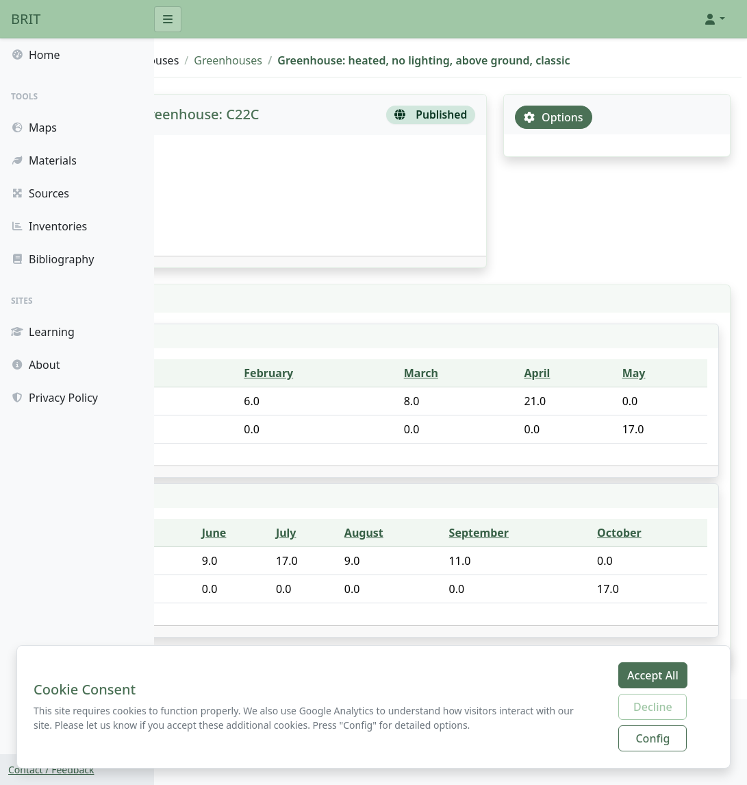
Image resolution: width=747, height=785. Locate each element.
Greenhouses (382, 60)
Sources (230, 60)
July (387, 532)
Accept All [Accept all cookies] (653, 675)
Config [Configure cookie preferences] (652, 738)
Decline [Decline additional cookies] (652, 706)
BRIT (25, 19)
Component (231, 373)
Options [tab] (604, 117)
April (581, 373)
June (332, 532)
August (448, 532)
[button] (714, 19)
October (646, 532)
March (492, 373)
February (376, 373)
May (654, 373)
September (540, 532)
